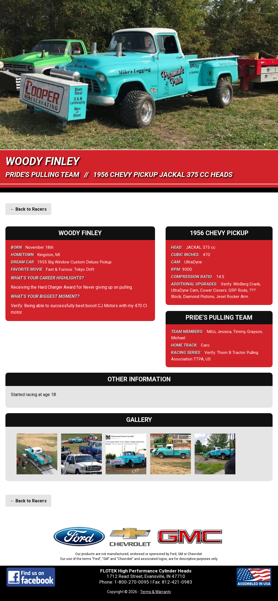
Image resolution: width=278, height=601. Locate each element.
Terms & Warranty (155, 592)
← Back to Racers (28, 209)
